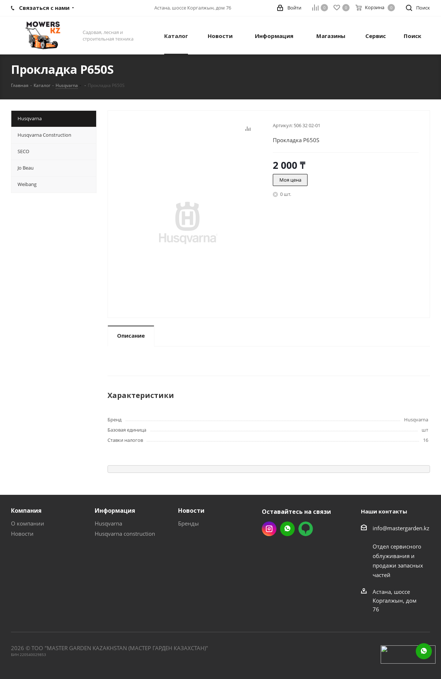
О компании (27, 523)
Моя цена (290, 180)
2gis (305, 528)
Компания (26, 511)
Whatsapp (287, 528)
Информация (115, 511)
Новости (22, 533)
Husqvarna (108, 523)
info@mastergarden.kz (401, 528)
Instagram (269, 528)
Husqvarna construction (125, 533)
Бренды (188, 523)
